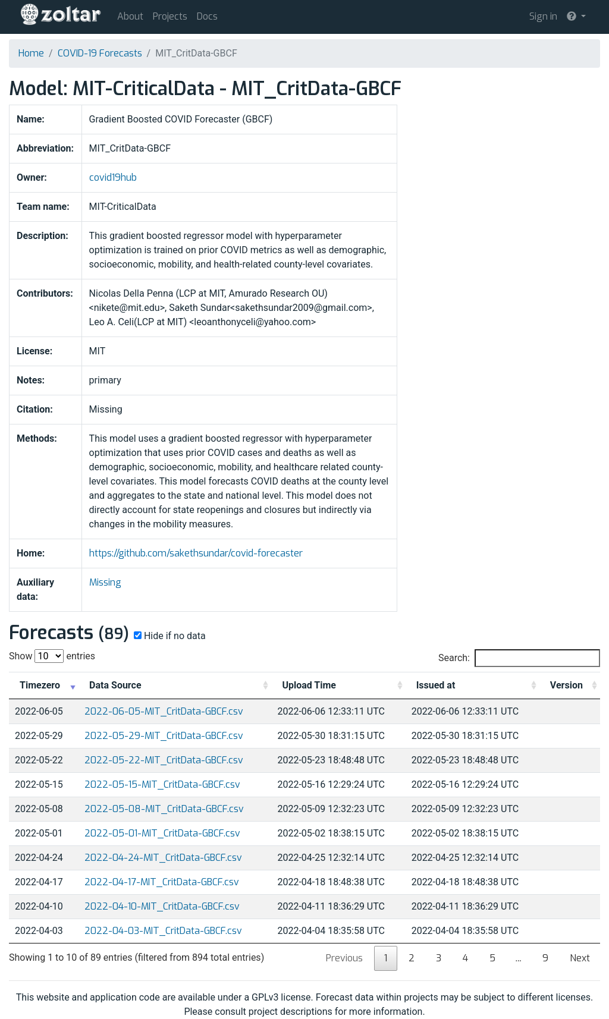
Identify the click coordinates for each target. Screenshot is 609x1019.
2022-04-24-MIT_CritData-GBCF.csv (163, 857)
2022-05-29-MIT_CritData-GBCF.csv (163, 735)
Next (580, 958)
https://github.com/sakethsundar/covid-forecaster (196, 553)
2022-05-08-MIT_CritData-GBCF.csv (164, 809)
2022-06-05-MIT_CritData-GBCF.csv (163, 711)
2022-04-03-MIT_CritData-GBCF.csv (163, 930)
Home (31, 53)
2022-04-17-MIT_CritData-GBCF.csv (161, 882)
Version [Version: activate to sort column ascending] (566, 685)
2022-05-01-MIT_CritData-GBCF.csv (162, 833)
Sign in (543, 16)
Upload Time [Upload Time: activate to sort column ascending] (309, 685)
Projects (170, 16)
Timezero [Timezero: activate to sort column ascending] (40, 685)
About (130, 16)
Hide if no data (168, 635)
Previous (344, 958)
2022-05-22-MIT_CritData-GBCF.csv (163, 760)
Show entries (52, 656)
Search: (519, 658)
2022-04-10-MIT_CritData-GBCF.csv (162, 906)
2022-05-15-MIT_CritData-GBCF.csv (162, 784)
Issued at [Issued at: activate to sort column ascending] (436, 685)
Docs (207, 16)
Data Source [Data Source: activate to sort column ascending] (115, 685)
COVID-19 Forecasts (100, 53)
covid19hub (113, 177)
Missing (105, 582)
